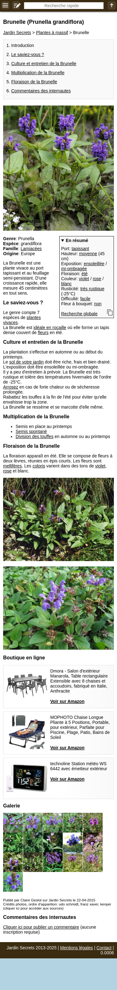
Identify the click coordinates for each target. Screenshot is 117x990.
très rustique (92, 288)
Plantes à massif (52, 32)
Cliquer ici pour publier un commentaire (41, 927)
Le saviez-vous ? (27, 54)
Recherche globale (79, 313)
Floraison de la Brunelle (34, 81)
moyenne (88, 253)
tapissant (80, 248)
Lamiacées (31, 248)
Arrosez (10, 386)
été (84, 273)
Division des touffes (34, 436)
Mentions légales (76, 947)
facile (85, 298)
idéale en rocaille (49, 327)
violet (84, 278)
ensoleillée (94, 263)
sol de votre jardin (26, 361)
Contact (103, 947)
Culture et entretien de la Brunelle (43, 63)
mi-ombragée (74, 268)
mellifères (12, 465)
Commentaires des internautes (41, 90)
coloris (38, 465)
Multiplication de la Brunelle (37, 72)
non (97, 303)
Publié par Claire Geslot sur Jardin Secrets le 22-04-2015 (49, 900)
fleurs (43, 332)
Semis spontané (31, 431)
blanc (66, 283)
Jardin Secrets (17, 32)
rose (97, 278)
